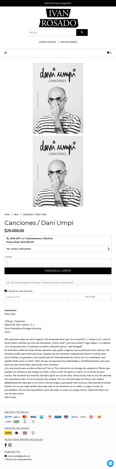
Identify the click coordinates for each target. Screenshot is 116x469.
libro (16, 214)
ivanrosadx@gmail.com (17, 456)
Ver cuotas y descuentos (18, 248)
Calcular (90, 296)
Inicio (7, 214)
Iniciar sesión (68, 42)
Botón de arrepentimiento (18, 459)
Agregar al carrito (58, 270)
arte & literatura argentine (58, 3)
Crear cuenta (47, 42)
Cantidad (8, 257)
